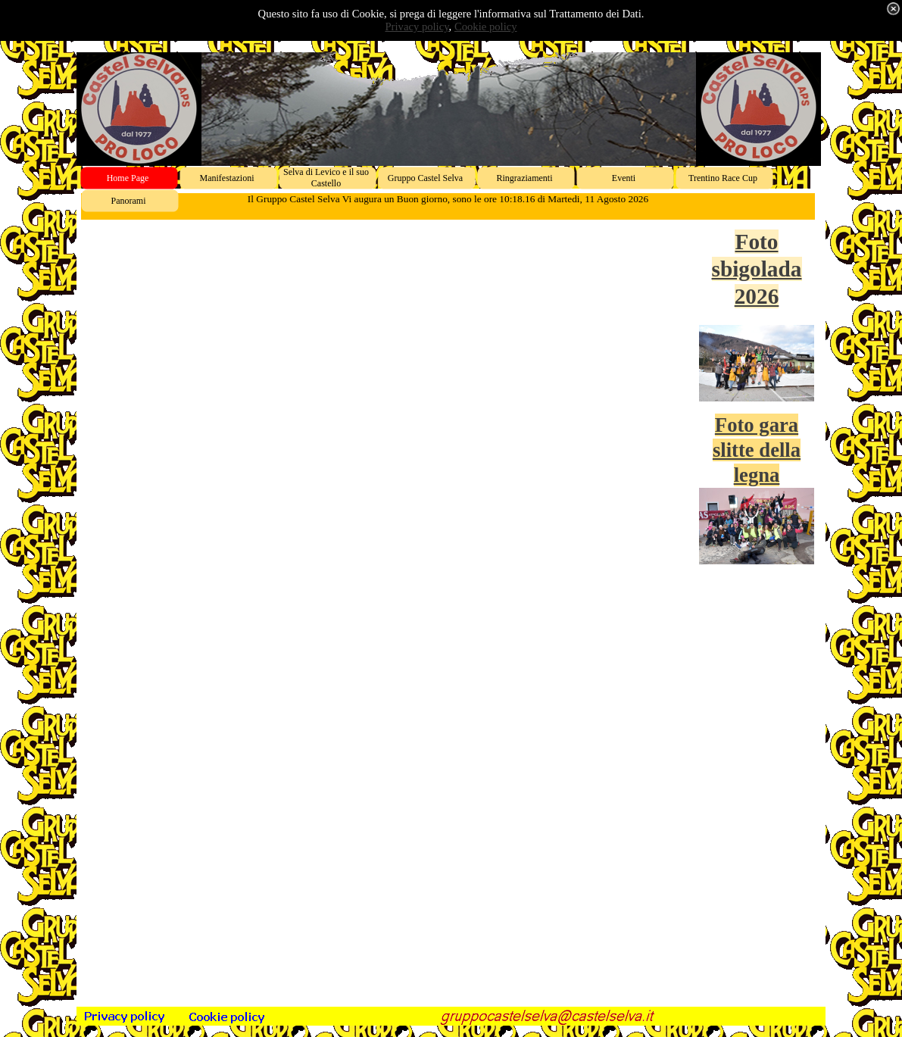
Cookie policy (485, 26)
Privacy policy (416, 26)
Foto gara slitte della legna (757, 450)
